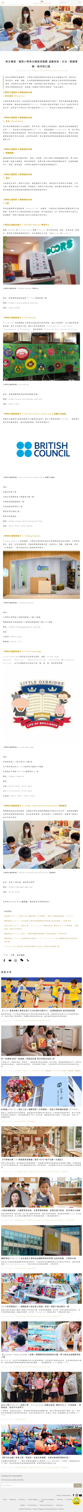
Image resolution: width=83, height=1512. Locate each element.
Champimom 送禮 (59, 1071)
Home (5, 1499)
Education (38, 70)
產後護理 (48, 1071)
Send (78, 1485)
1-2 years (46, 1220)
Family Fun (41, 1171)
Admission (31, 1121)
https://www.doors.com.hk (23, 303)
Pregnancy (21, 1220)
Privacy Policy (32, 1505)
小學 (12, 955)
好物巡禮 (70, 1071)
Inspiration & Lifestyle (26, 1171)
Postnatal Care (34, 1220)
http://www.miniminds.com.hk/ (26, 399)
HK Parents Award (71, 1499)
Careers (22, 1505)
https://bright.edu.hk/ (21, 887)
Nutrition (70, 1220)
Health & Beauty (23, 1071)
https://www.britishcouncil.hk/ (26, 521)
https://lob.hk (16, 776)
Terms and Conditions (46, 1505)
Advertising (59, 1505)
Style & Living (54, 1171)
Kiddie (41, 1501)
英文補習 (21, 955)
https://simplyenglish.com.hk (25, 627)
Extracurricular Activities (56, 70)
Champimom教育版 (18, 902)
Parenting (60, 1499)
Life (42, 1071)
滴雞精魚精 (78, 1071)
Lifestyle (35, 1071)
